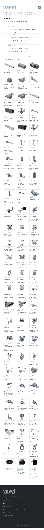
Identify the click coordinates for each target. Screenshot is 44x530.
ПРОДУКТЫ (6, 12)
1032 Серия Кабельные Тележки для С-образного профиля (21, 26)
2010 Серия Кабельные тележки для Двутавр (18, 37)
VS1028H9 (6, 390)
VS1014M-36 (7, 406)
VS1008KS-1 (19, 164)
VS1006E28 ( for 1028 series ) (21, 452)
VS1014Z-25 (32, 406)
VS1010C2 (19, 116)
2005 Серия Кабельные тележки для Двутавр (18, 34)
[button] (17, 2)
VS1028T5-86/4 (32, 232)
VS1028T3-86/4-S (8, 247)
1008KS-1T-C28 (32, 164)
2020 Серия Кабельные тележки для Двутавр (18, 43)
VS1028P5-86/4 (20, 278)
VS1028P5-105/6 (20, 293)
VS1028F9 (19, 375)
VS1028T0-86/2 (32, 214)
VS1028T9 (6, 361)
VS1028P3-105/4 (33, 278)
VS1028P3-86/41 (7, 278)
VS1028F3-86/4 (32, 293)
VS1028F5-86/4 (32, 309)
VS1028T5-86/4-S (20, 247)
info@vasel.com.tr (9, 515)
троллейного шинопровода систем (14, 59)
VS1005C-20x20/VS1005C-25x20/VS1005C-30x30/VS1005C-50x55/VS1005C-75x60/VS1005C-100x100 (33, 470)
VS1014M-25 (32, 390)
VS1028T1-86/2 (7, 232)
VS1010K (6, 116)
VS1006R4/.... (32, 437)
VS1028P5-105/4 (7, 293)
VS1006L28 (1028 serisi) (34, 452)
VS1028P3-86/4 (32, 262)
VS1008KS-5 (6, 180)
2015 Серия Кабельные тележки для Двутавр (18, 40)
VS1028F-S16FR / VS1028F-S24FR (20, 310)
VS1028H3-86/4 (20, 326)
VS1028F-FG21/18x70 (8, 309)
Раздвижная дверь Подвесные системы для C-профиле (19, 56)
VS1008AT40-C (20, 147)
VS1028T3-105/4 (33, 247)
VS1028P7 (19, 361)
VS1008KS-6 (32, 180)
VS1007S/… (19, 198)
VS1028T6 (19, 343)
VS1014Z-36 (7, 421)
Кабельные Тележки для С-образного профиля (21, 12)
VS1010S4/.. (31, 116)
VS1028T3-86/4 (20, 232)
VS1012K (19, 132)
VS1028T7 (31, 343)
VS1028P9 (31, 361)
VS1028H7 (31, 375)
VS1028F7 (6, 375)
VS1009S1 (31, 84)
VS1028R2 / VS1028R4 (9, 70)
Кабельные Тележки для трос (12, 54)
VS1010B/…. (31, 101)
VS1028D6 (19, 84)
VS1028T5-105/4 (7, 262)
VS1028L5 (6, 214)
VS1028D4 (19, 101)
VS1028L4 (19, 214)
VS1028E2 (19, 70)
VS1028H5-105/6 (8, 343)
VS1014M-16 (19, 390)
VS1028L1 (32, 198)
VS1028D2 (6, 101)
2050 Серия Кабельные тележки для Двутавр (18, 45)
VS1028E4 (31, 70)
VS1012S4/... (6, 147)
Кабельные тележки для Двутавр (13, 32)
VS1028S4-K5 (20, 437)
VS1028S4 (6, 437)
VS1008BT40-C (32, 147)
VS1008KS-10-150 (8, 164)
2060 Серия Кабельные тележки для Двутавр (18, 48)
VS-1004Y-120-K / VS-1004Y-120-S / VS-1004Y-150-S (8, 468)
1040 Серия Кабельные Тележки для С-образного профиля (21, 29)
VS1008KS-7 (6, 198)
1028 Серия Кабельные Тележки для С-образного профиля (21, 24)
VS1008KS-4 (19, 180)
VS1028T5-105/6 (20, 262)
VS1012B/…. (6, 132)
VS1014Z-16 (19, 406)
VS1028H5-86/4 (32, 326)
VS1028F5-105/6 (7, 326)
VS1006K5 (6, 452)
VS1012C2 (31, 132)
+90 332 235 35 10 (7, 2)
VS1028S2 (19, 421)
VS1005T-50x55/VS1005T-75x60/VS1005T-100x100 (20, 468)
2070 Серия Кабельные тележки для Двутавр (18, 51)
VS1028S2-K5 (32, 421)
